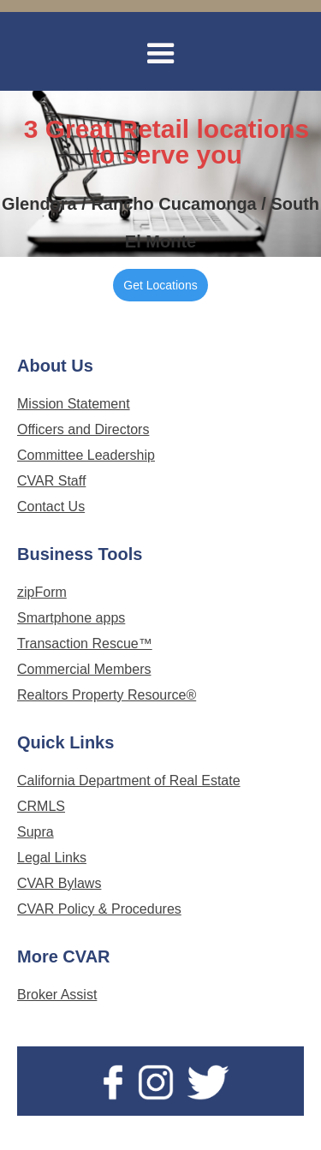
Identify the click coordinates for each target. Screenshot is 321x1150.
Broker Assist (57, 994)
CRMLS (41, 806)
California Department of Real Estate (129, 780)
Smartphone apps (71, 618)
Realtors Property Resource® (106, 695)
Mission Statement (73, 403)
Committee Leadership (86, 455)
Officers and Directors (83, 429)
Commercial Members (84, 669)
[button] (161, 54)
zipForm (42, 592)
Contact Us (51, 506)
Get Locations (160, 285)
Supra (35, 832)
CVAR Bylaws (59, 883)
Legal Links (51, 857)
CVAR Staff (51, 481)
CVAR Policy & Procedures (99, 909)
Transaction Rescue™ (84, 643)
